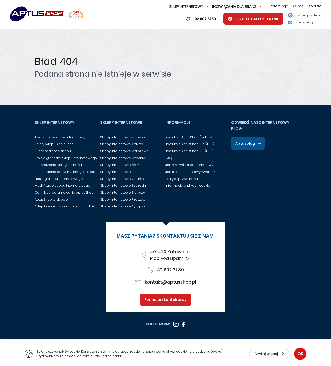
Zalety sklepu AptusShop (54, 144)
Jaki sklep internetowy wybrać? (190, 171)
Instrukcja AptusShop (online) (189, 137)
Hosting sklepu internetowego (59, 178)
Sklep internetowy (186, 6)
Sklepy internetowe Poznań (122, 171)
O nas (298, 6)
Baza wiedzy (301, 22)
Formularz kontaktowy (165, 299)
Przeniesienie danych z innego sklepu (65, 171)
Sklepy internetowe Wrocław (123, 158)
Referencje (279, 6)
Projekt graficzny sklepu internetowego (66, 158)
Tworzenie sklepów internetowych (62, 137)
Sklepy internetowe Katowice (123, 137)
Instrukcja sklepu (304, 15)
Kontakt (315, 6)
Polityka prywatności (182, 178)
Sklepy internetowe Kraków (121, 144)
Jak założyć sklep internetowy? (190, 164)
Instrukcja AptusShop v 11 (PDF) (189, 151)
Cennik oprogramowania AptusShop (64, 192)
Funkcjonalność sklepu (53, 151)
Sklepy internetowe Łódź (119, 164)
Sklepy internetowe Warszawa (124, 151)
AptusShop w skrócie (51, 199)
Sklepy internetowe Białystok (123, 192)
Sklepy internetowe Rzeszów (123, 199)
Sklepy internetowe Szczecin (123, 185)
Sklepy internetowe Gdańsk (122, 178)
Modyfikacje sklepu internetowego (62, 185)
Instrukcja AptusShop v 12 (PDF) (190, 144)
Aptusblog (245, 143)
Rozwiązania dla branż (234, 6)
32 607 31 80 (170, 270)
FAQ (169, 158)
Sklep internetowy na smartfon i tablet (65, 206)
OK (300, 354)
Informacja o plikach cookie (188, 185)
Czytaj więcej (266, 353)
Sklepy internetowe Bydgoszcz (124, 206)
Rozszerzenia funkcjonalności (58, 164)
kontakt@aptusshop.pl (170, 282)
